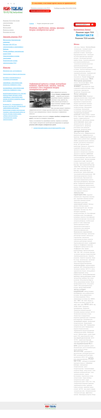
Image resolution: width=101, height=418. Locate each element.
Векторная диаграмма (82, 81)
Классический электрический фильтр (84, 219)
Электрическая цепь (90, 391)
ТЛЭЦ (86, 381)
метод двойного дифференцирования (84, 271)
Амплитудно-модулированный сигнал (83, 53)
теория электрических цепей (81, 380)
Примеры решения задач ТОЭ (40, 8)
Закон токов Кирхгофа (82, 168)
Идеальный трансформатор (81, 181)
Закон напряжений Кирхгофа (87, 165)
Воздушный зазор (85, 92)
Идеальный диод (78, 178)
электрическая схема (79, 391)
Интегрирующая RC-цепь (80, 207)
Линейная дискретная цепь (81, 256)
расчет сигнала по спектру (80, 349)
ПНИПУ (91, 341)
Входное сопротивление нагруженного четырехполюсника (83, 100)
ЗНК (94, 174)
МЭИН (76, 306)
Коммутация (87, 222)
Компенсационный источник (81, 224)
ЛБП (81, 252)
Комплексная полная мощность (82, 226)
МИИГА (93, 299)
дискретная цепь (81, 131)
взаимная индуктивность (82, 84)
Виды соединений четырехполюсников (84, 87)
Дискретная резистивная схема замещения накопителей (82, 127)
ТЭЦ (93, 381)
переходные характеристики (81, 341)
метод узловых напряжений (80, 290)
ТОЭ (90, 381)
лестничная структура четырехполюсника (84, 254)
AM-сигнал (77, 47)
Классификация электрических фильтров (84, 218)
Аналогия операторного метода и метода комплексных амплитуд (85, 70)
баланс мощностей (88, 77)
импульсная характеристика (80, 194)
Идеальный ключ (87, 178)
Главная (31, 23)
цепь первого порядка (89, 389)
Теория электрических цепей (40, 11)
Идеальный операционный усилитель (83, 179)
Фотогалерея (7, 27)
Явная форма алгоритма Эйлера (87, 394)
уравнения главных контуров (83, 386)
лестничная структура (89, 252)
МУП (91, 304)
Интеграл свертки (83, 206)
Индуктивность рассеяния (80, 202)
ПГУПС (76, 340)
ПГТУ (92, 338)
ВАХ (91, 79)
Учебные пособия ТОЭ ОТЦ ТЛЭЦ (65, 8)
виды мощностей (86, 86)
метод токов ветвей (85, 287)
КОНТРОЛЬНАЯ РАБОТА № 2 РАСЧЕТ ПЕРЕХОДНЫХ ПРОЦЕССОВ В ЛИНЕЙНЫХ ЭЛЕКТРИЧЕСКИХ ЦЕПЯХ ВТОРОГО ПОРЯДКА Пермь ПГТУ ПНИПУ (14, 97)
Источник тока (84, 209)
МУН (86, 304)
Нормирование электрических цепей (84, 326)
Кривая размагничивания (81, 249)
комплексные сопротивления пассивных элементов (83, 238)
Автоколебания (90, 47)
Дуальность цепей (85, 148)
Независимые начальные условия (82, 314)
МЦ (95, 304)
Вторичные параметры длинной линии (83, 97)
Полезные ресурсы (9, 32)
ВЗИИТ (77, 86)
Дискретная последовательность (82, 124)
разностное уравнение (84, 345)
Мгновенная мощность (89, 267)
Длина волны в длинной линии (82, 139)
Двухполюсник (78, 120)
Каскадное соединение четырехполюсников (80, 212)
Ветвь (91, 82)
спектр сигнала (88, 370)
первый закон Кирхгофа (85, 340)
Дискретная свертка (86, 129)
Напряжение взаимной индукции (82, 310)
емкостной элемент (90, 157)
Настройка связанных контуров (82, 312)
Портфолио (6, 25)
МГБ (81, 267)
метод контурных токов (87, 276)
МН (82, 300)
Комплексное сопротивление (83, 232)
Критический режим (88, 250)
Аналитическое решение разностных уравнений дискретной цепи (83, 64)
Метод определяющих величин (82, 282)
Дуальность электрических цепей (82, 150)
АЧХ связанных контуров (84, 75)
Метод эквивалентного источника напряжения (82, 296)
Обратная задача (82, 334)
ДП (79, 144)
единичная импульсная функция (83, 154)
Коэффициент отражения (86, 245)
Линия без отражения (85, 258)
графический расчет (84, 118)
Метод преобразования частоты (84, 282)
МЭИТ (80, 306)
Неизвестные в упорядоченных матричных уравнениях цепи (82, 316)
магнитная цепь (84, 259)
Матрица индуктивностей (84, 261)
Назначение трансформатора (81, 307)
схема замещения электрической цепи (84, 371)
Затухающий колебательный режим (83, 174)
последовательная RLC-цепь (83, 344)
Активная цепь (78, 49)
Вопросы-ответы (8, 30)
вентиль (76, 82)
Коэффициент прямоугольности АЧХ (83, 246)
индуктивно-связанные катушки (82, 200)
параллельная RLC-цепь (87, 336)
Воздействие (77, 92)
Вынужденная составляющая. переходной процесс (83, 110)
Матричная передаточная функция (83, 263)
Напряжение (86, 308)
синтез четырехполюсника (80, 367)
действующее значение (88, 120)
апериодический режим (80, 73)
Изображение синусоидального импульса (82, 189)
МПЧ (78, 304)
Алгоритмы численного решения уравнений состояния (82, 51)
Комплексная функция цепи (81, 230)
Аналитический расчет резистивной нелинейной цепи (84, 61)
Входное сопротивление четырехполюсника (83, 106)
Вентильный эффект (84, 82)
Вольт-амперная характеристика (80, 95)
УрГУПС (81, 389)
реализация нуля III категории (85, 355)
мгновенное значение (79, 269)
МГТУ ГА (88, 269)
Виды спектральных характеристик (84, 89)
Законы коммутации (88, 172)
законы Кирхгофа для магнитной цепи (82, 171)
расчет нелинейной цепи (89, 347)
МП (93, 302)
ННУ (85, 325)
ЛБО (78, 252)
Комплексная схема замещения (82, 228)
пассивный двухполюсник (82, 338)
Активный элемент (87, 49)
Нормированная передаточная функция (84, 330)
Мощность (90, 300)
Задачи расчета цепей (84, 163)
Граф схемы (81, 116)
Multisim (82, 47)
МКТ (79, 300)
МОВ (85, 300)
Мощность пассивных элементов (82, 302)
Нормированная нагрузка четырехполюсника (84, 327)
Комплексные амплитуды (80, 233)
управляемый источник (80, 385)
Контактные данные (82, 29)
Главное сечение (85, 114)
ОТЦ (78, 336)
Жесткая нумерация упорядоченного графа (84, 160)
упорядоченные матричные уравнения (84, 383)
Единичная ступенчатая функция (83, 156)
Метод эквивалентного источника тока (82, 297)
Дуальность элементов (80, 153)
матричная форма (79, 265)
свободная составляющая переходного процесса (84, 362)
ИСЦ (90, 209)
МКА (75, 300)
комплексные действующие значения (84, 234)
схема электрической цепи (84, 373)
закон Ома (77, 166)
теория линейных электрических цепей (83, 378)
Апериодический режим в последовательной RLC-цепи (49, 128)
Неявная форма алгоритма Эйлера (83, 324)
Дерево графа (88, 122)
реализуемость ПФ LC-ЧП (81, 357)
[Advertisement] (23, 57)
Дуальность (84, 146)
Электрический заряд (79, 392)
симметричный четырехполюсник (81, 365)
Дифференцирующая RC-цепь (88, 137)
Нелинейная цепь (88, 319)
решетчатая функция (82, 359)
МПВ (75, 304)
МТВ (82, 304)
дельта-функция (79, 122)
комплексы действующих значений (83, 241)
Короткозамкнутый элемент (81, 243)
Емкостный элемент (79, 159)
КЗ (85, 213)
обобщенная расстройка (80, 332)
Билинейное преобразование (81, 79)
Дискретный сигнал (79, 133)
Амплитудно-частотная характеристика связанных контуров (84, 56)
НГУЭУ (93, 312)
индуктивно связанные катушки (85, 198)
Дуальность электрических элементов (83, 152)
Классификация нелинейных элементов (83, 216)
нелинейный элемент (80, 321)
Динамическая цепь (79, 124)
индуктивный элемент (81, 204)
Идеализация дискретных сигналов (83, 176)
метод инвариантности (81, 273)
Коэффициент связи (79, 248)
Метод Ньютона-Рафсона (86, 280)
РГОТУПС (79, 351)
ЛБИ (75, 252)
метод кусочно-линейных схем (82, 278)
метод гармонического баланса (84, 270)
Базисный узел (78, 77)
